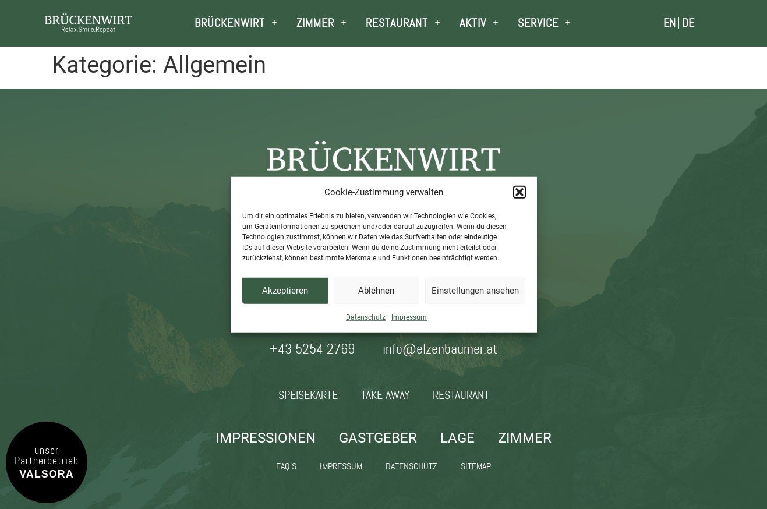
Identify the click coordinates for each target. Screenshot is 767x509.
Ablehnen (376, 290)
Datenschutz (366, 317)
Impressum (409, 317)
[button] (519, 192)
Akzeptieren (285, 290)
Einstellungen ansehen (475, 290)
